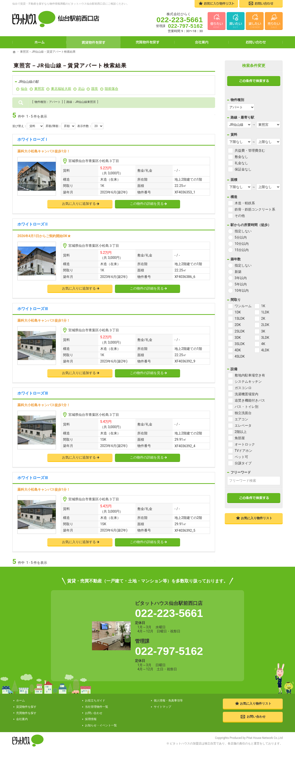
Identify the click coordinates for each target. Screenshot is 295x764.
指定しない (243, 231)
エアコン (241, 419)
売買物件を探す (147, 42)
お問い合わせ (256, 42)
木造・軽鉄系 (245, 203)
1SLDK (240, 318)
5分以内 (241, 237)
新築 (238, 272)
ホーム (39, 42)
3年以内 (241, 278)
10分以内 (242, 244)
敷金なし (241, 157)
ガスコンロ (243, 388)
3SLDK (240, 344)
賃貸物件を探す (93, 42)
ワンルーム (243, 306)
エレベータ (243, 425)
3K (263, 331)
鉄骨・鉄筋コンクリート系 (255, 209)
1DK (238, 312)
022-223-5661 (169, 613)
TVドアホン (243, 451)
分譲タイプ (243, 463)
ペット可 (241, 457)
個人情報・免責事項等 (168, 701)
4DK (238, 350)
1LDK (265, 312)
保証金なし (243, 169)
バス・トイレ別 (246, 407)
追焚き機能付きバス (250, 400)
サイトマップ (162, 707)
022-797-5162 (169, 651)
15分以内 (242, 250)
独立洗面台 (243, 413)
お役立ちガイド (95, 701)
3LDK (265, 338)
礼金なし (241, 163)
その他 (240, 216)
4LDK (265, 350)
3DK (238, 338)
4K (263, 344)
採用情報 (91, 719)
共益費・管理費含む (250, 150)
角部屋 (240, 438)
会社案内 (202, 42)
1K (263, 306)
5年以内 (241, 284)
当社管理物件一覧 (96, 707)
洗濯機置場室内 (246, 394)
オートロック (245, 444)
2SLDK (240, 331)
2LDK (265, 325)
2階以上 (241, 432)
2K (263, 318)
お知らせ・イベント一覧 (101, 726)
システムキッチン (248, 381)
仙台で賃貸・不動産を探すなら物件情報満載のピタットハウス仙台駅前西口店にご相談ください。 (70, 3)
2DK (238, 325)
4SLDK (240, 356)
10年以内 (242, 290)
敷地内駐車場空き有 (250, 375)
